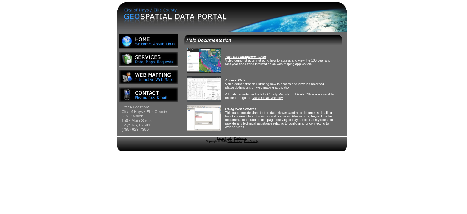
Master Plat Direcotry (267, 98)
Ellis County (251, 141)
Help (229, 138)
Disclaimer (240, 138)
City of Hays (235, 141)
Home (220, 138)
